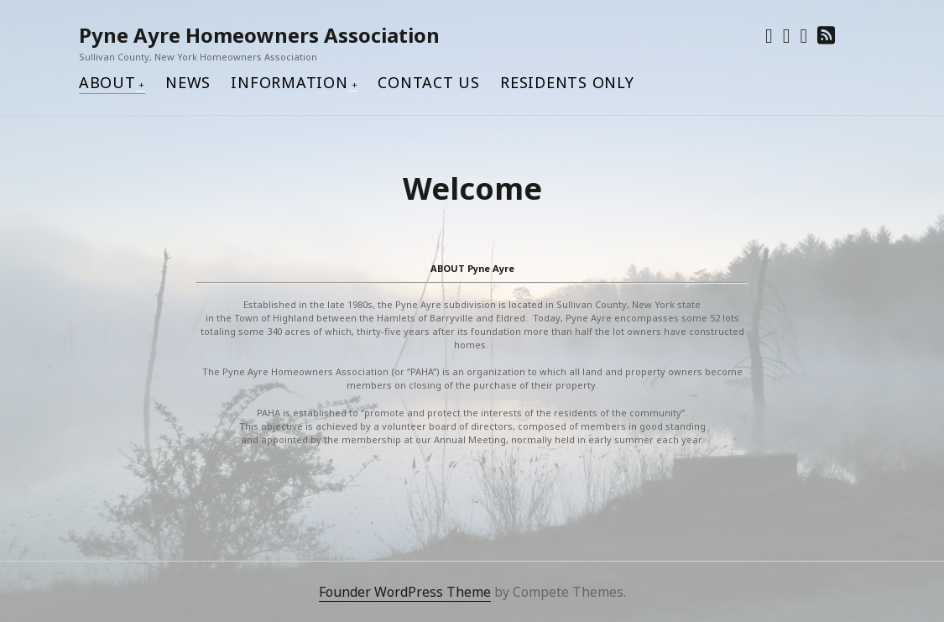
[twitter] (769, 35)
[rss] (826, 35)
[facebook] (786, 35)
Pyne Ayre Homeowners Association (259, 35)
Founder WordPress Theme (405, 592)
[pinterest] (803, 35)
